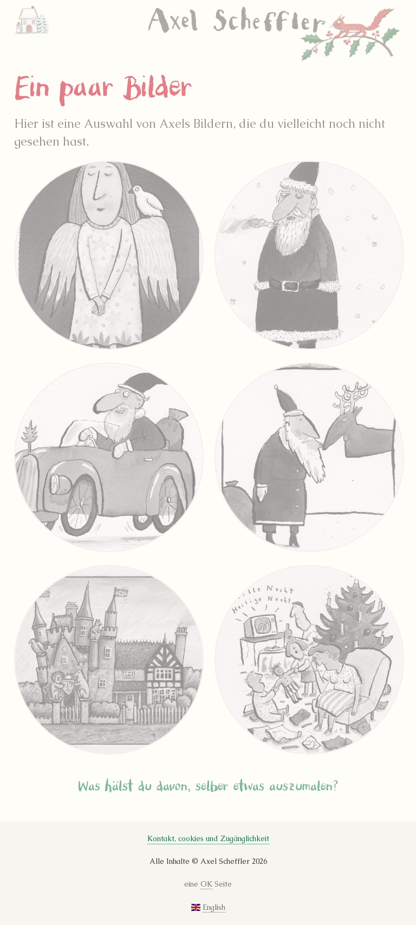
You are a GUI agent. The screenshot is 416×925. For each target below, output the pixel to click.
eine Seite (208, 884)
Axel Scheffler (275, 35)
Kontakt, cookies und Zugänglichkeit (208, 838)
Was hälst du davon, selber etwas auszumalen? (208, 786)
